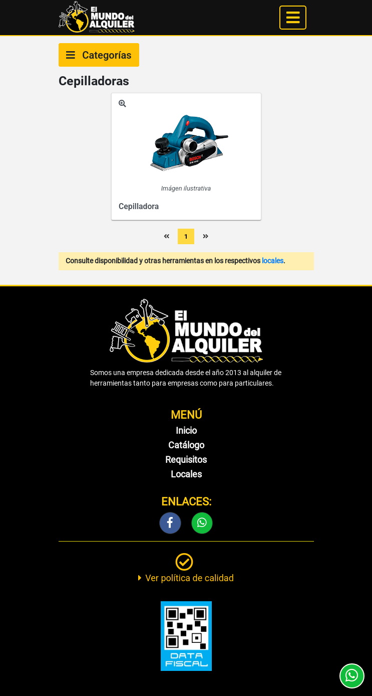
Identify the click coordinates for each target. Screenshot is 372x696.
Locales (186, 474)
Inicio (186, 430)
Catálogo (186, 445)
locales (272, 261)
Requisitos (186, 459)
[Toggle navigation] (292, 18)
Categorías (99, 55)
